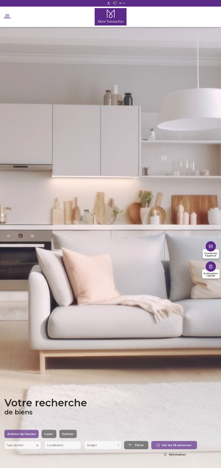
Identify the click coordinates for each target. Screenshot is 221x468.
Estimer (68, 440)
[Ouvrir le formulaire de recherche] (136, 452)
